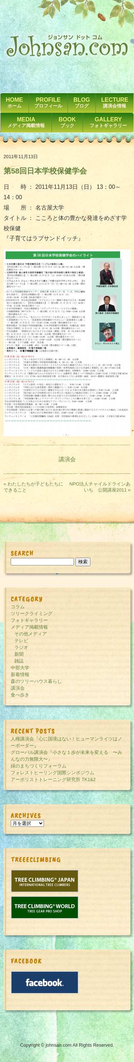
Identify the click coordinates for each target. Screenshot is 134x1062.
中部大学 (20, 667)
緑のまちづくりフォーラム (38, 766)
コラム (18, 606)
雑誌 (19, 661)
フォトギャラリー (29, 620)
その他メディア (30, 633)
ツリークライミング (32, 613)
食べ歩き (20, 695)
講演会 (67, 459)
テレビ (21, 640)
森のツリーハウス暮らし (36, 681)
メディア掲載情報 (29, 627)
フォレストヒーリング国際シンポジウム (52, 772)
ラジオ (21, 647)
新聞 (19, 654)
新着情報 (20, 674)
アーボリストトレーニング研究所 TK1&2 (53, 779)
